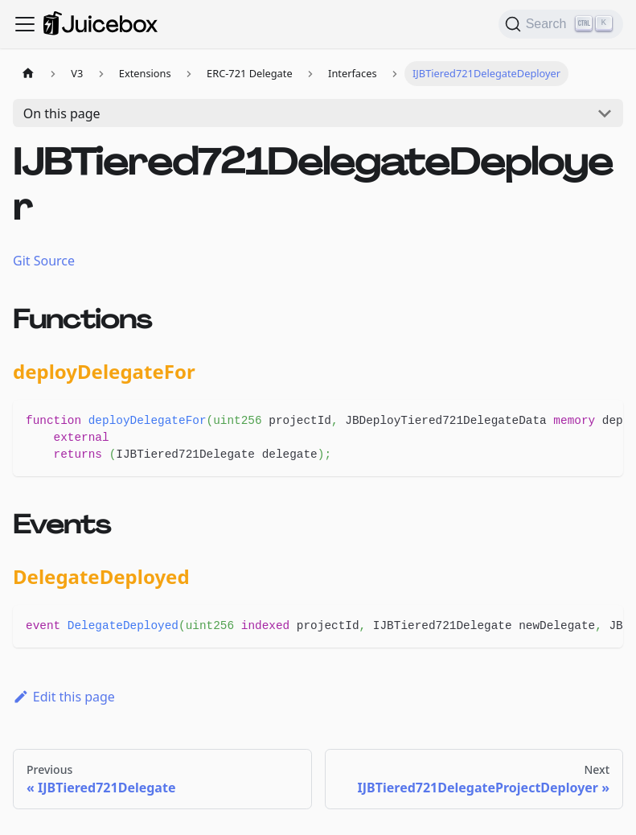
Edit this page (64, 696)
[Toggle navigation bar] (25, 24)
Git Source (44, 260)
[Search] (561, 24)
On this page (62, 113)
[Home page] (28, 73)
